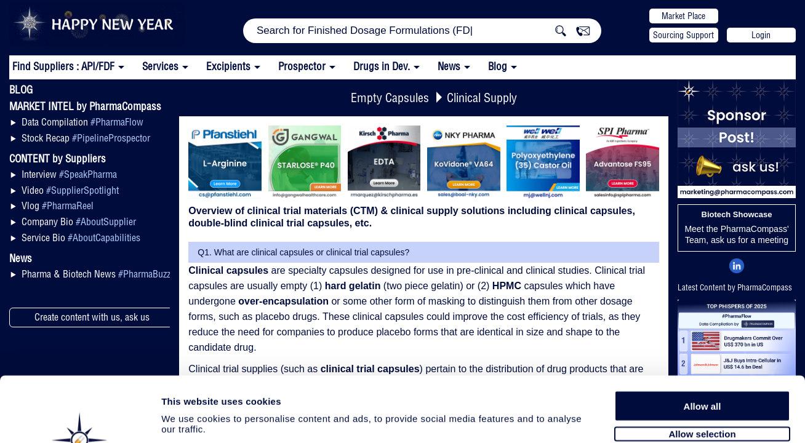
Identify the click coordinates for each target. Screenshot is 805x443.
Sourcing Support (683, 35)
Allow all (702, 340)
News (449, 66)
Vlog (58, 205)
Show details (646, 419)
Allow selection (701, 367)
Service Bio (81, 237)
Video (70, 190)
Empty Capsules (390, 97)
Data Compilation (82, 122)
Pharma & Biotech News (96, 274)
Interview (69, 174)
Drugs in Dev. (381, 66)
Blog (497, 66)
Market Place (683, 16)
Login (761, 35)
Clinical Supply (482, 97)
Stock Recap (86, 138)
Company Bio (79, 221)
